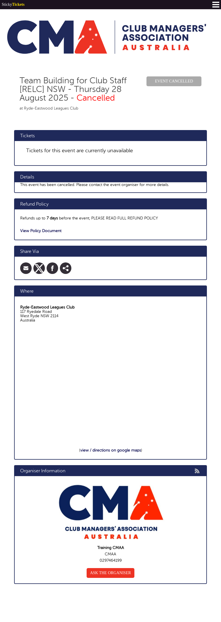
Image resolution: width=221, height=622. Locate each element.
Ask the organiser (110, 573)
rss (197, 471)
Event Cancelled (174, 81)
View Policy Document (40, 231)
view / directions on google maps (110, 450)
